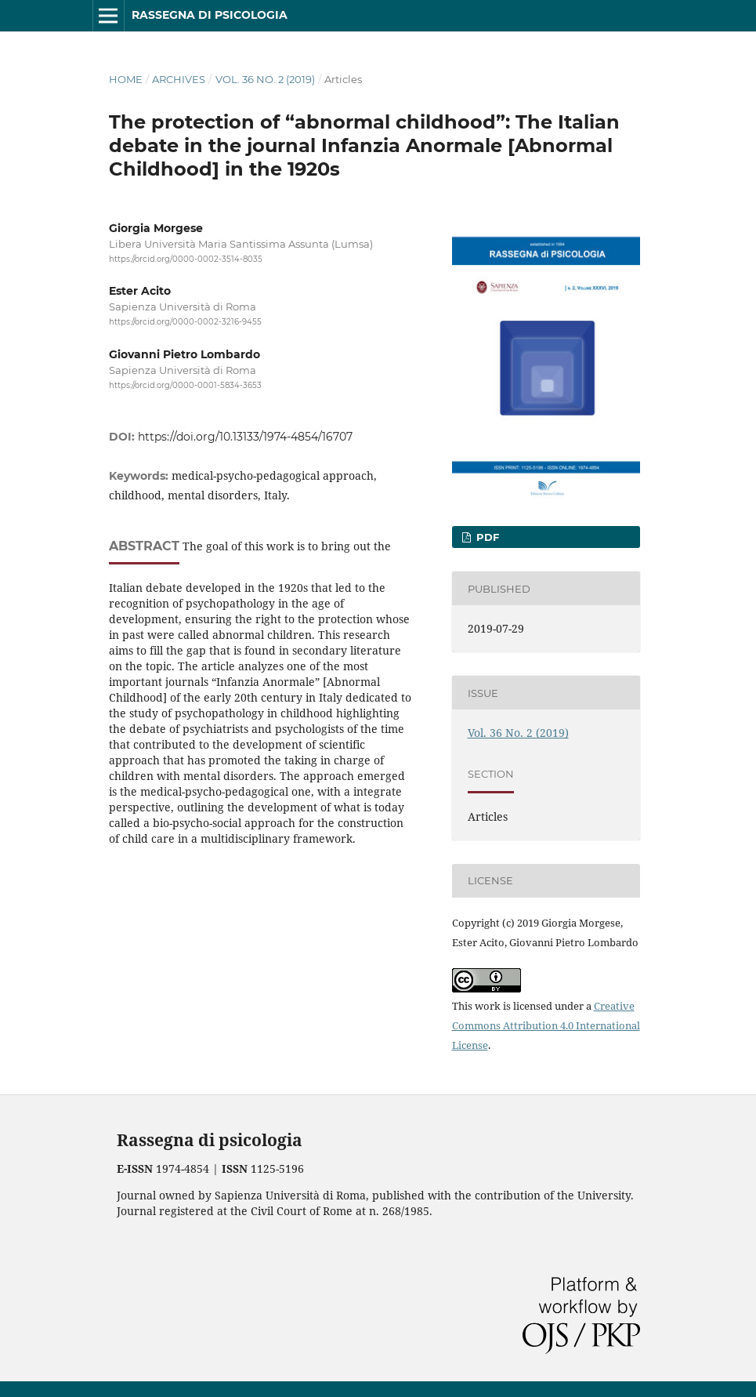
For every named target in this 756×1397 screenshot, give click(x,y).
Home (126, 79)
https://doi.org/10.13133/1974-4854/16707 (245, 437)
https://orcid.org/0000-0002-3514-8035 (185, 259)
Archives (178, 79)
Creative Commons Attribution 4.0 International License (546, 1025)
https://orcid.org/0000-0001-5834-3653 (185, 385)
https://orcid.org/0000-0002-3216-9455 (185, 323)
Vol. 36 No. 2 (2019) (265, 79)
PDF (486, 537)
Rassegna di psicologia (210, 15)
